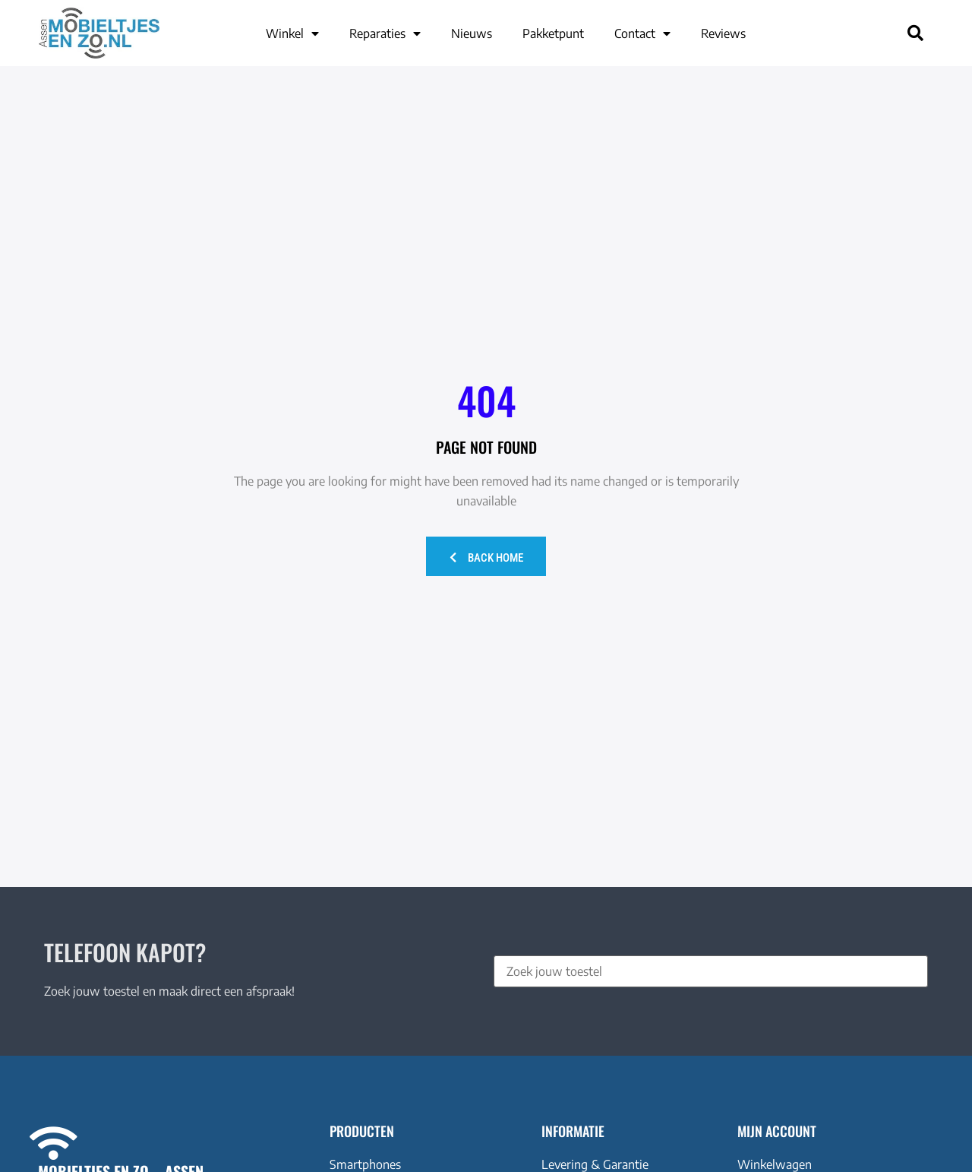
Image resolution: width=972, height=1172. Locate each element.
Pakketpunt (553, 33)
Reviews (723, 33)
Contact (642, 33)
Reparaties (385, 33)
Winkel (292, 33)
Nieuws (471, 33)
